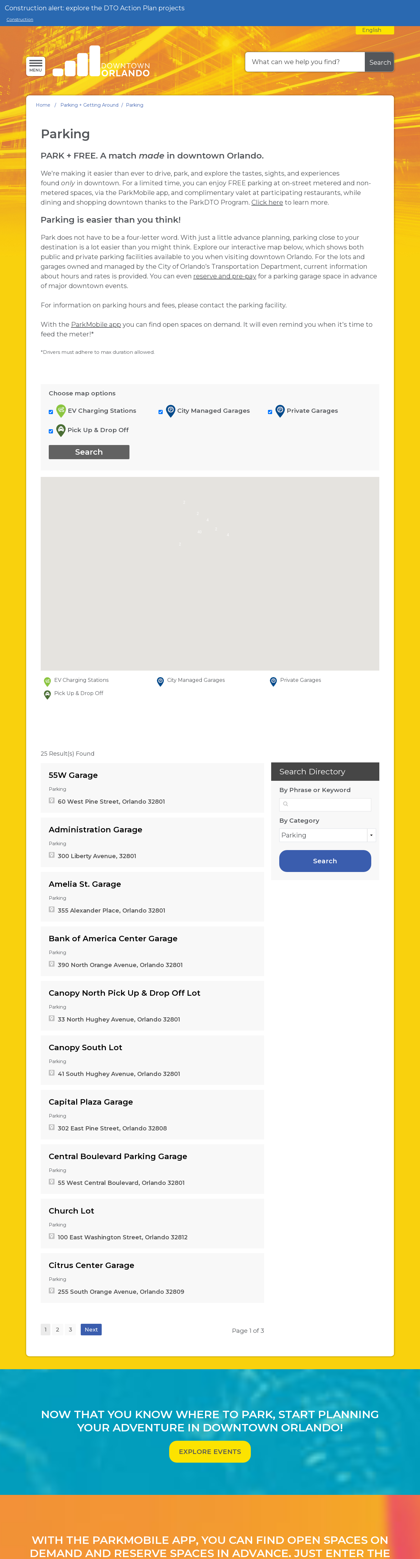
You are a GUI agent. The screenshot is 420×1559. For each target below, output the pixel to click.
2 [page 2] (57, 1425)
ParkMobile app (96, 420)
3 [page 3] (70, 1425)
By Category (299, 916)
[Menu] (35, 66)
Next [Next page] (91, 1425)
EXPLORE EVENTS (210, 1547)
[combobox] (375, 30)
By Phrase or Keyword (315, 886)
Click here (267, 298)
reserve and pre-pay (224, 372)
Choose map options (82, 489)
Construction (19, 19)
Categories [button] (371, 931)
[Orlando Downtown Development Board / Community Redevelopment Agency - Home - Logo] (101, 61)
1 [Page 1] (45, 1425)
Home (43, 105)
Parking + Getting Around (89, 105)
